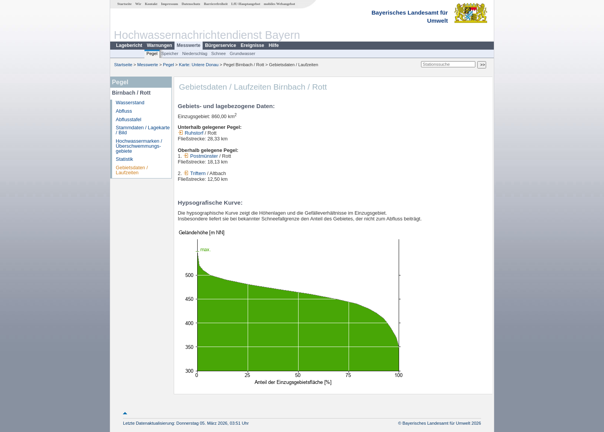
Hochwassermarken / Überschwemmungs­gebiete (139, 146)
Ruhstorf (190, 133)
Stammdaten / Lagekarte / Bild (143, 130)
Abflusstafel (128, 119)
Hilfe (274, 45)
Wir (138, 4)
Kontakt (151, 4)
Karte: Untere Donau (199, 64)
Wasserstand (130, 102)
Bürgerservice (220, 45)
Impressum (169, 4)
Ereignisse (252, 45)
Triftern (194, 173)
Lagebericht (129, 45)
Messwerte (188, 45)
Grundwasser (242, 53)
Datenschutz (190, 4)
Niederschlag (194, 53)
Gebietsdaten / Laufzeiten (132, 170)
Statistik (124, 159)
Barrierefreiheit (216, 4)
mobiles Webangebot (279, 4)
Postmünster (200, 156)
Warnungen (159, 45)
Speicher (169, 53)
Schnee (218, 53)
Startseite (124, 4)
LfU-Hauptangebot (245, 4)
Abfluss (124, 111)
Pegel (152, 53)
